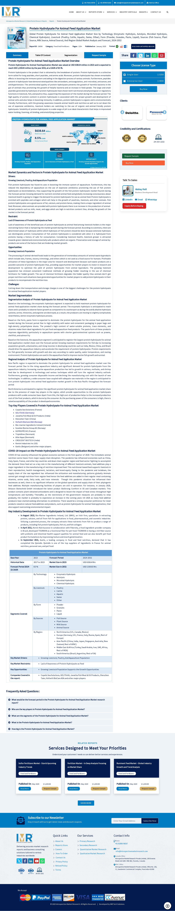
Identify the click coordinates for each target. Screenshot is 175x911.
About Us (80, 12)
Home (70, 12)
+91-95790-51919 (104, 3)
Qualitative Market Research (91, 853)
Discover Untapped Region (143, 46)
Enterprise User (145, 81)
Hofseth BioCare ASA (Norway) (28, 422)
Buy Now (143, 89)
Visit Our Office (153, 3)
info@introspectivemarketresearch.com (132, 851)
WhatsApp (151, 199)
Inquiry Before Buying (133, 206)
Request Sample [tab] (99, 55)
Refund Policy (60, 865)
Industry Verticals (127, 12)
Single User (145, 74)
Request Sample (131, 156)
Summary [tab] (17, 55)
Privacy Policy (60, 861)
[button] (122, 112)
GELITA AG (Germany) (24, 412)
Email (139, 199)
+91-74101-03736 (88, 3)
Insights (143, 12)
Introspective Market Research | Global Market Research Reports (26, 21)
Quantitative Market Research (91, 849)
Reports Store (96, 12)
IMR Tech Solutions (117, 904)
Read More (25, 788)
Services (111, 12)
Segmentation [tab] (71, 55)
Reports (51, 21)
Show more (86, 803)
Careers (57, 849)
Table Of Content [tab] (43, 55)
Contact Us (59, 857)
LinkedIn (127, 199)
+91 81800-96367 (121, 843)
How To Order (60, 853)
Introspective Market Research (68, 904)
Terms (57, 869)
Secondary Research (87, 845)
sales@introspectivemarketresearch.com (128, 3)
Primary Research (86, 841)
